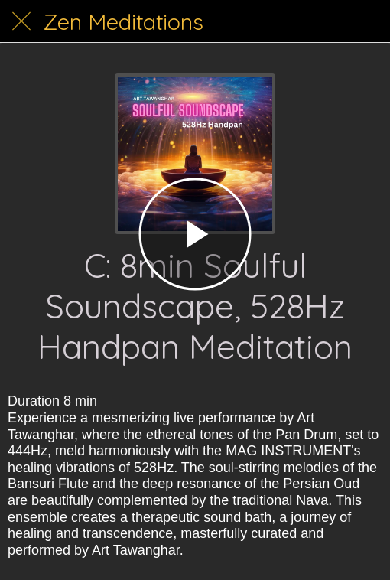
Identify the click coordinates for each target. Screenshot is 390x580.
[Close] (21, 21)
